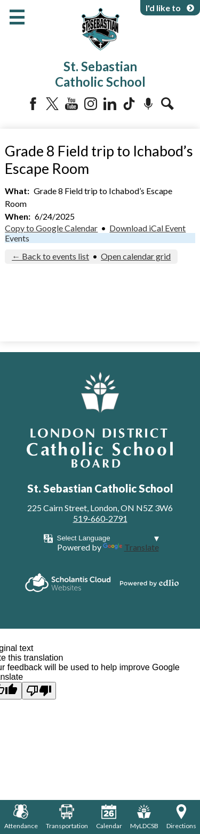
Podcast (148, 103)
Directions (181, 817)
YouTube (71, 103)
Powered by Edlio (149, 583)
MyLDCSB (144, 817)
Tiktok (129, 103)
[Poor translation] (39, 690)
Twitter (52, 103)
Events (17, 238)
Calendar (109, 817)
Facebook (33, 103)
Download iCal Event (147, 228)
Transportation (67, 817)
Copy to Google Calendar (51, 228)
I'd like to (170, 8)
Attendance (21, 817)
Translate (131, 547)
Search (167, 103)
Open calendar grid (136, 256)
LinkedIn (109, 103)
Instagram (90, 103)
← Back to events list (50, 256)
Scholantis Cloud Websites (68, 583)
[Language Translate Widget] (108, 538)
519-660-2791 (100, 518)
